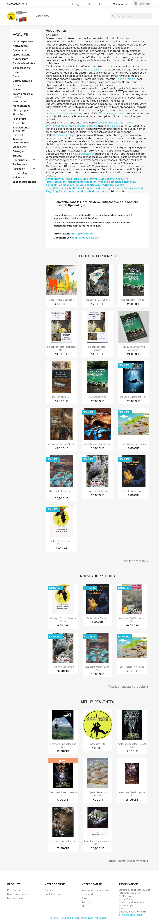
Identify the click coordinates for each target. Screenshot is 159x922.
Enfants (17, 155)
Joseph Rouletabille (24, 181)
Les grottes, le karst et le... (61, 443)
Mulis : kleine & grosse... (61, 299)
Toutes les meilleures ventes (128, 861)
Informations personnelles (96, 889)
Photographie (21, 110)
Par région (19, 168)
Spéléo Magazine (23, 173)
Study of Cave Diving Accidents (134, 348)
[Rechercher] (131, 16)
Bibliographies (21, 67)
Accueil (21, 34)
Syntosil (18, 135)
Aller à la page (112, 125)
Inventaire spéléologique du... (132, 620)
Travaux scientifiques (21, 141)
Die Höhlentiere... (61, 396)
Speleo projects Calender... (97, 794)
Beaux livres (20, 50)
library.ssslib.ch (94, 69)
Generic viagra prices (112, 113)
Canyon (17, 76)
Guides (17, 89)
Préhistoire (19, 119)
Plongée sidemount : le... (133, 396)
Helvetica (18, 177)
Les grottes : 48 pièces (133, 443)
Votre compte (92, 884)
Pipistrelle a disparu (133, 491)
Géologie (18, 151)
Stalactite (19, 123)
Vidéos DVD (20, 147)
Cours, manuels (22, 80)
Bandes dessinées (24, 63)
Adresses (87, 902)
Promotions (13, 889)
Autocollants (20, 59)
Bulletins (18, 72)
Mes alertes (88, 906)
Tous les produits (135, 561)
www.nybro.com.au (123, 166)
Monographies (21, 105)
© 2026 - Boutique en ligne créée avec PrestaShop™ (79, 918)
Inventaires (20, 101)
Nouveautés (20, 46)
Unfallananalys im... (98, 396)
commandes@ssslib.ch (85, 237)
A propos (42, 16)
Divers (17, 85)
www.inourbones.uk (82, 153)
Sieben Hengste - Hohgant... (97, 348)
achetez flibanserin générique (64, 113)
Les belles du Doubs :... (97, 299)
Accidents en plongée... (133, 299)
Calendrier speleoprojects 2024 (63, 794)
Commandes (88, 894)
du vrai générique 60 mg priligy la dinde (100, 185)
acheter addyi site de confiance (89, 191)
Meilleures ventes (16, 898)
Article (95, 41)
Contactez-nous (17, 4)
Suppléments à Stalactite (22, 129)
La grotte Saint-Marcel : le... (97, 443)
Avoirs (85, 898)
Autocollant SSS (97, 743)
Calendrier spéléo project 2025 (132, 745)
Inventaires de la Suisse (23, 95)
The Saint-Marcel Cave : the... (61, 493)
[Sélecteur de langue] (79, 4)
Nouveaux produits (17, 894)
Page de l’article (126, 79)
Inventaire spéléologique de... (63, 745)
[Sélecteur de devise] (102, 4)
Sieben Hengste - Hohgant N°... (61, 348)
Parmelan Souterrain (98, 491)
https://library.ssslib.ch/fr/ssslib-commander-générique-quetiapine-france (90, 124)
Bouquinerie (20, 160)
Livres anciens (21, 54)
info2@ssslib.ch (82, 233)
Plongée (18, 114)
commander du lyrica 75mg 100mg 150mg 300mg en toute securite (87, 178)
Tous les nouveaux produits (128, 687)
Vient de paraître (23, 41)
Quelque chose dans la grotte (61, 543)
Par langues (20, 164)
